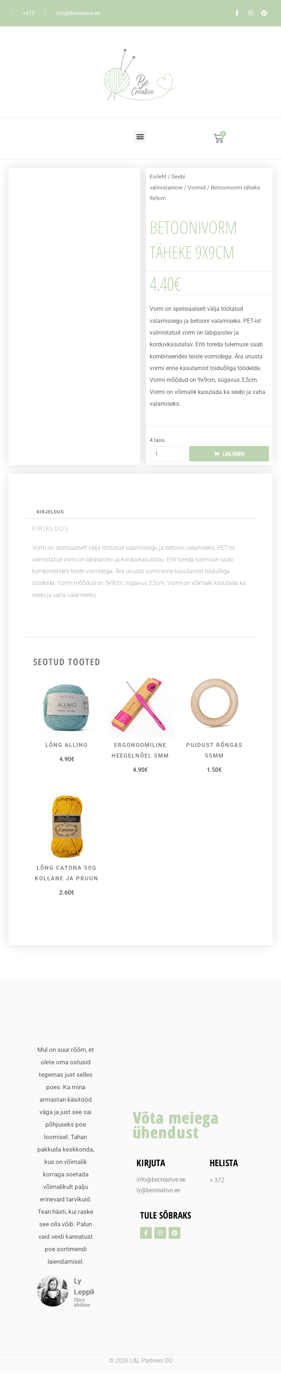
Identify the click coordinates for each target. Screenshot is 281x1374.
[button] (140, 136)
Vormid (197, 187)
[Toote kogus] (168, 454)
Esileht (158, 176)
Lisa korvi (233, 454)
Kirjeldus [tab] (50, 512)
